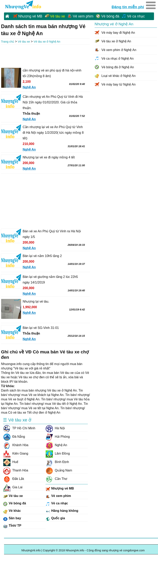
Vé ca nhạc (136, 16)
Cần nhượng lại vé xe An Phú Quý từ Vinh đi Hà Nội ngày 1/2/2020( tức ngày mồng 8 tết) (53, 132)
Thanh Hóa (15, 470)
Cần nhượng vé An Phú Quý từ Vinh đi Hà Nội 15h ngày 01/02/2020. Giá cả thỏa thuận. (53, 102)
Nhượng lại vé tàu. (36, 301)
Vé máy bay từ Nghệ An (118, 84)
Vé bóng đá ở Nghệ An (117, 67)
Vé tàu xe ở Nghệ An (47, 41)
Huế (10, 462)
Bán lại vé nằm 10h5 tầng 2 (42, 256)
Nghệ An (56, 445)
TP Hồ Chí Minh (19, 428)
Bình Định (57, 462)
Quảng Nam (59, 470)
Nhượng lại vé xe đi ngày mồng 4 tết (49, 157)
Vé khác (12, 511)
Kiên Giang (15, 453)
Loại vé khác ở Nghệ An (118, 76)
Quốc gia (55, 518)
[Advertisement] (45, 56)
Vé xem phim (83, 16)
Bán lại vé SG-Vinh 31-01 (41, 327)
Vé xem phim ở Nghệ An (118, 50)
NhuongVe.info (23, 5)
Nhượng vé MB (30, 16)
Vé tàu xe (57, 16)
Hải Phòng (58, 437)
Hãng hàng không (62, 511)
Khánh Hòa (15, 445)
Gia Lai (12, 487)
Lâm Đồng (58, 453)
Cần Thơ (56, 479)
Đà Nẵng (14, 437)
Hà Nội (55, 428)
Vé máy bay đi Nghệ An (118, 32)
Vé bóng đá (110, 16)
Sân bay (12, 518)
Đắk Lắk (13, 479)
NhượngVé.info (31, 550)
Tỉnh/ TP (12, 526)
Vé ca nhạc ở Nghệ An (117, 58)
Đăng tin (128, 6)
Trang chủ (7, 41)
